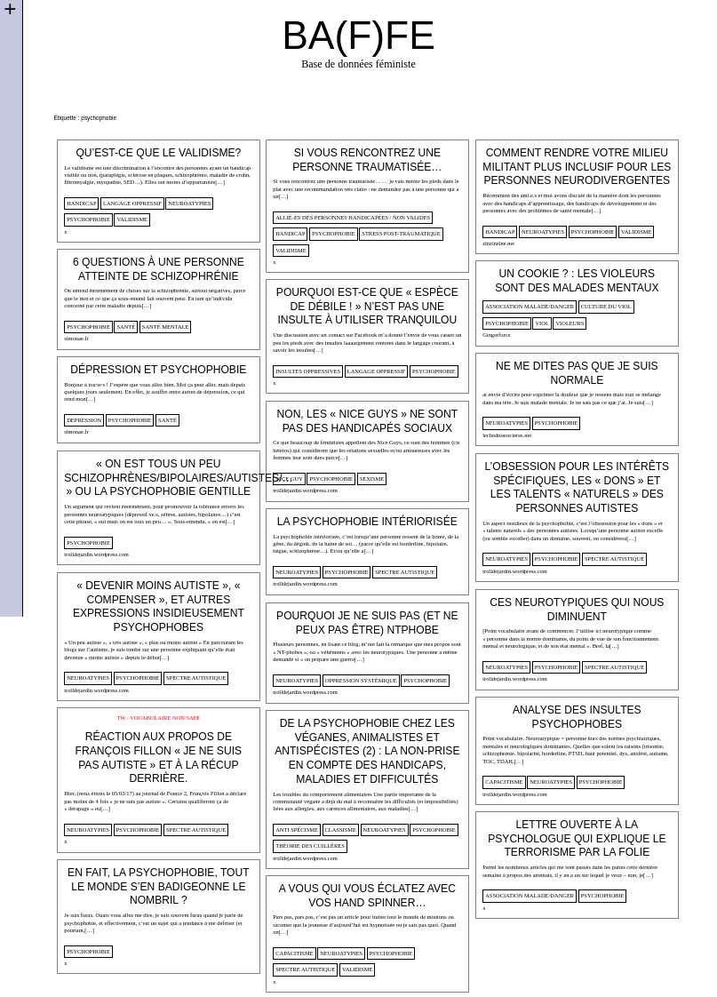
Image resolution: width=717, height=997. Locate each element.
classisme (340, 829)
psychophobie (88, 219)
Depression (84, 420)
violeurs (569, 323)
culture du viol (606, 306)
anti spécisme (296, 829)
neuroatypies (189, 203)
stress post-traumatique (401, 233)
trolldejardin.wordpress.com (305, 490)
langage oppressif (132, 203)
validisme (131, 219)
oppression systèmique (361, 680)
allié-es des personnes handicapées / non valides (352, 217)
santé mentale (165, 326)
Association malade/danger (529, 306)
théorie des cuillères (310, 845)
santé (125, 326)
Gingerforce (496, 334)
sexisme (372, 478)
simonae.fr (76, 338)
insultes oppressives (307, 371)
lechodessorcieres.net (506, 435)
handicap (81, 203)
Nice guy (289, 478)
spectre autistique (614, 558)
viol (541, 323)
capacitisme (503, 781)
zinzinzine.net (498, 243)
